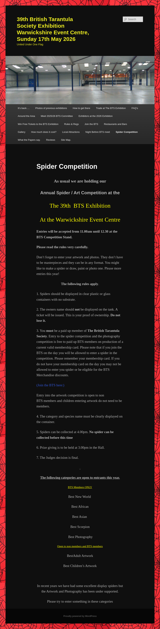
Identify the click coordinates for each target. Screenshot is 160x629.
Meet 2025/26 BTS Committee (57, 116)
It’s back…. (24, 108)
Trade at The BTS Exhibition (111, 108)
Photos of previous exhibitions (51, 108)
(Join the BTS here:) (50, 385)
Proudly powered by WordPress (80, 616)
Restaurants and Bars (115, 124)
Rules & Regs (71, 124)
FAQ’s (135, 108)
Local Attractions (71, 132)
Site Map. (66, 139)
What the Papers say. (29, 139)
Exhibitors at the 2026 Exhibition (96, 116)
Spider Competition (127, 132)
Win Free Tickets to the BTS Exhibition (38, 124)
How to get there (81, 108)
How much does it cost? (43, 132)
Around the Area (26, 116)
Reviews (50, 139)
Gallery (21, 132)
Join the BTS (91, 124)
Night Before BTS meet (97, 132)
